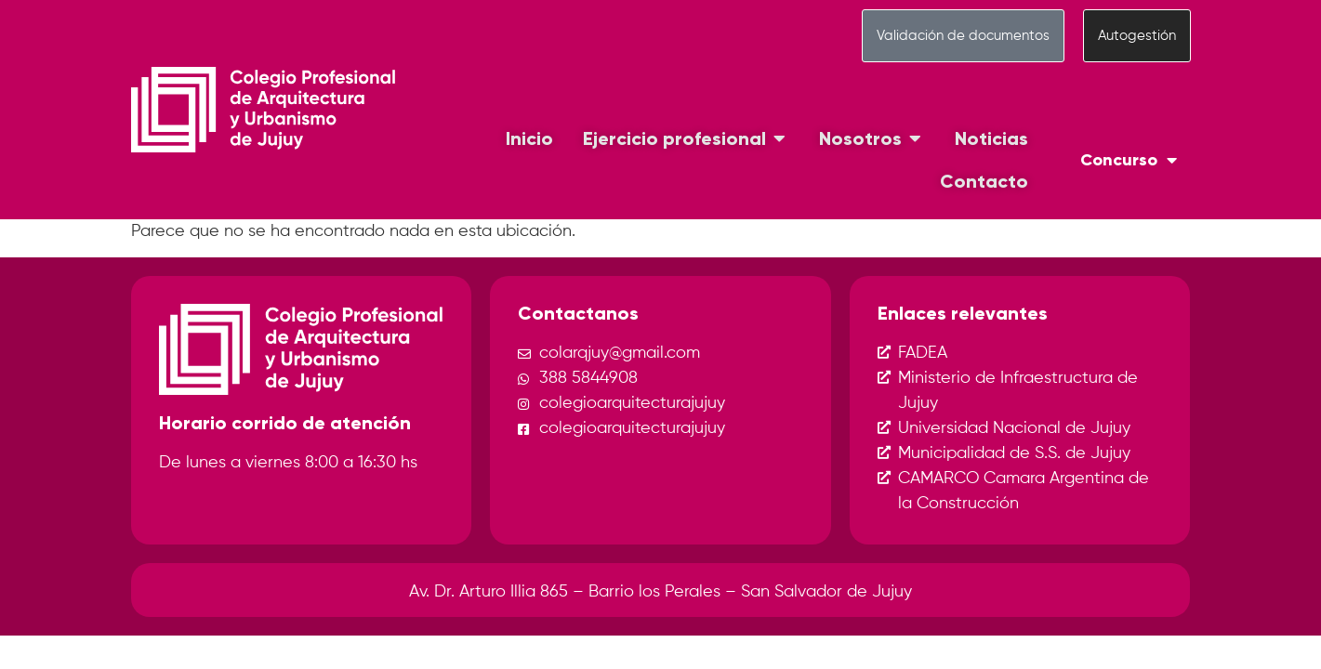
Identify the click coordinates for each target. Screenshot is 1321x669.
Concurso (1128, 159)
